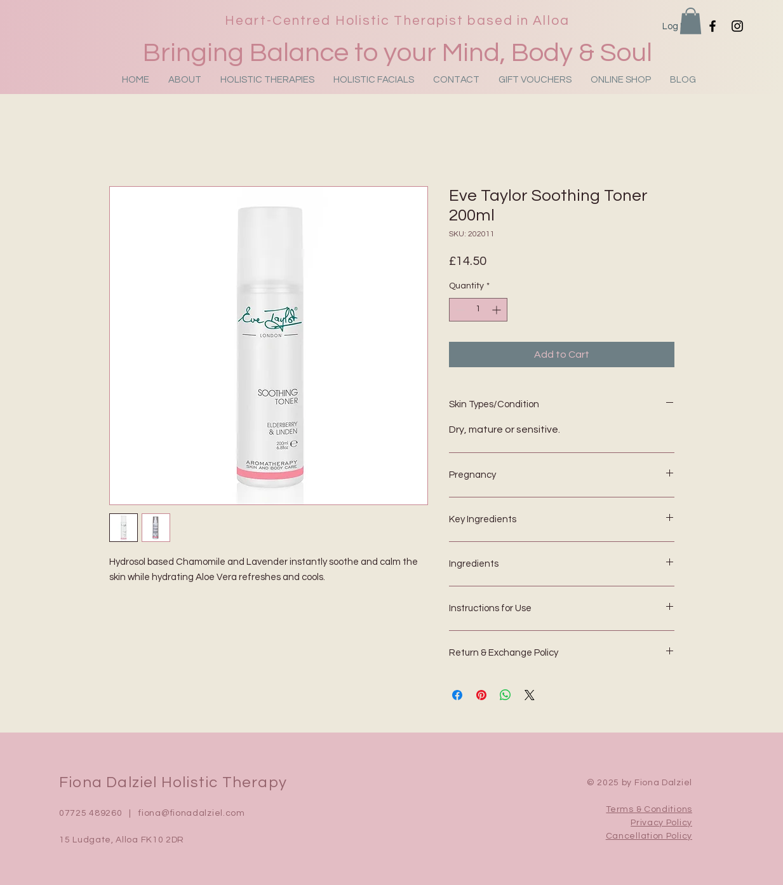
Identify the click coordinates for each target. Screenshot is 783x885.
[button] (690, 21)
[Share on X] (529, 695)
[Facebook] (712, 26)
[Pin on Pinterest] (481, 695)
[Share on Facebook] (457, 695)
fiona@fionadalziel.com (191, 813)
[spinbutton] (478, 310)
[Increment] (497, 310)
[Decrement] (459, 310)
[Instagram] (737, 26)
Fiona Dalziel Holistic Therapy (173, 782)
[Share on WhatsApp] (505, 695)
